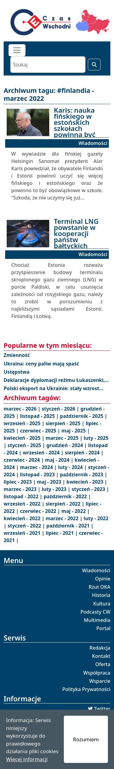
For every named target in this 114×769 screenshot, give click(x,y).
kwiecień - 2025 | (25, 438)
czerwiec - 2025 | (40, 430)
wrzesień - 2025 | (25, 423)
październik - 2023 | (83, 474)
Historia (101, 595)
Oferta (103, 664)
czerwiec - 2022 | (40, 511)
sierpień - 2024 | (84, 452)
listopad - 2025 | (40, 416)
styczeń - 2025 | (27, 445)
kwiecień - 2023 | (87, 481)
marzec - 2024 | (39, 467)
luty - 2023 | (56, 489)
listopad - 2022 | (24, 496)
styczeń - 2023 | (90, 489)
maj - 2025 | (75, 430)
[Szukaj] (47, 64)
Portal (103, 628)
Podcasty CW (95, 611)
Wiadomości (96, 570)
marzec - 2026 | (23, 408)
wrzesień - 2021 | (25, 533)
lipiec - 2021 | (62, 533)
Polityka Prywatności (86, 689)
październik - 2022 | (67, 496)
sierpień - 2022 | (66, 503)
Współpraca (96, 672)
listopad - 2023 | (40, 474)
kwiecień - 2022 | (25, 518)
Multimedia (97, 620)
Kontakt (101, 656)
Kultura (101, 603)
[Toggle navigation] (17, 50)
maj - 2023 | (51, 481)
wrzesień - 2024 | (44, 452)
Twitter (102, 708)
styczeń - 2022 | (27, 525)
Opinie (102, 578)
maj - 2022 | (75, 511)
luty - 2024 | (73, 467)
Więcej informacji (27, 759)
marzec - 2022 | (65, 518)
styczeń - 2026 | (61, 408)
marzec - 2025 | (65, 438)
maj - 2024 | (59, 460)
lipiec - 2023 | (20, 481)
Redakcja (99, 647)
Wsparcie (99, 681)
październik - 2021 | (69, 525)
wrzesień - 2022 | (25, 503)
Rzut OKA (99, 587)
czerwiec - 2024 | (24, 460)
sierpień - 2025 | (66, 423)
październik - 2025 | (83, 416)
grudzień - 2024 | (67, 445)
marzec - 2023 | (23, 489)
